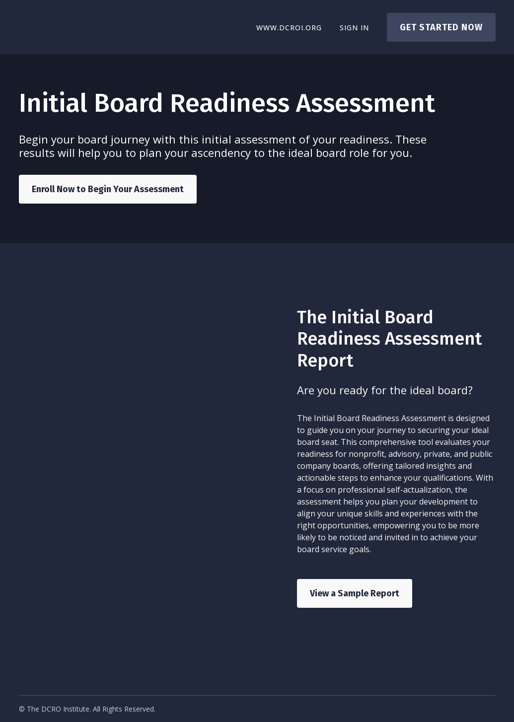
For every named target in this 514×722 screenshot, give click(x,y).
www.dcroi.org (289, 27)
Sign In (354, 27)
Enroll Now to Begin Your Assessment (108, 189)
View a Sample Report (354, 593)
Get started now (441, 27)
